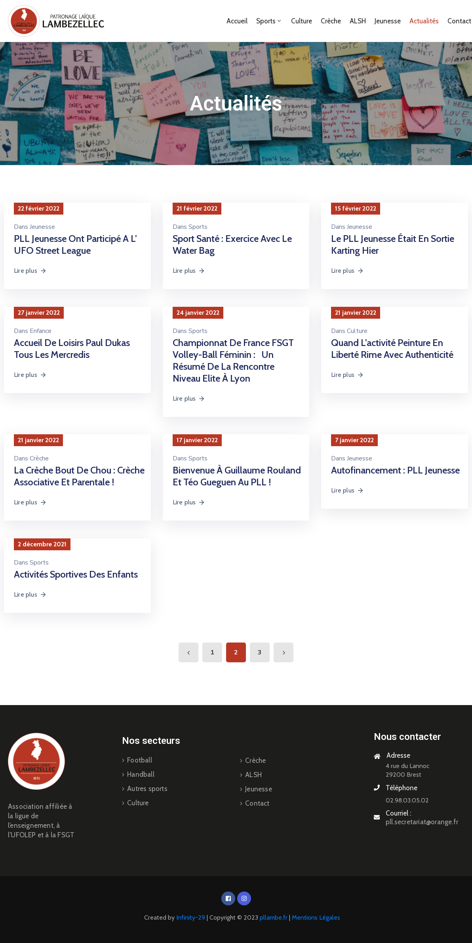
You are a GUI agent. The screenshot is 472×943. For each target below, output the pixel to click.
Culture (301, 21)
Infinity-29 (190, 917)
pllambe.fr (273, 917)
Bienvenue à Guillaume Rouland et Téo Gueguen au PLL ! (237, 476)
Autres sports (147, 789)
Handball (140, 774)
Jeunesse (388, 21)
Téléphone (401, 788)
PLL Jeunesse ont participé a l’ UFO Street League (75, 244)
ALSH (358, 21)
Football (139, 760)
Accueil (236, 21)
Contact (257, 803)
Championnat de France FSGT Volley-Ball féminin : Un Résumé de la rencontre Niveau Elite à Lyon (233, 360)
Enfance (40, 331)
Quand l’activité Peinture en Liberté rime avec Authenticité (392, 348)
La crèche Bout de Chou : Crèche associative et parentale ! (79, 476)
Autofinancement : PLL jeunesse (395, 470)
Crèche (331, 21)
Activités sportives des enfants (76, 574)
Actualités (424, 21)
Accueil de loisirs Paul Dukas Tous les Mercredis (72, 348)
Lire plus (30, 270)
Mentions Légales (316, 917)
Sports (269, 21)
